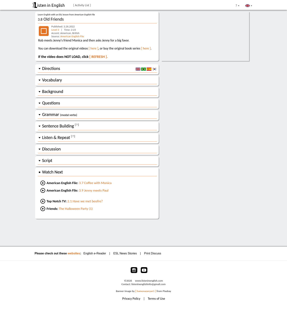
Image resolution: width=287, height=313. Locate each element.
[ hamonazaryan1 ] (145, 291)
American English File (72, 36)
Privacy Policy (131, 299)
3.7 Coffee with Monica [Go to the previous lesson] (95, 183)
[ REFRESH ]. (98, 56)
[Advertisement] (143, 232)
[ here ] (93, 48)
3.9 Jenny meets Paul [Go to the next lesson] (93, 190)
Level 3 (55, 29)
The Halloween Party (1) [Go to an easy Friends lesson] (76, 209)
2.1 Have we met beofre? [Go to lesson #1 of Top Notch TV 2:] (85, 201)
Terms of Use (156, 299)
